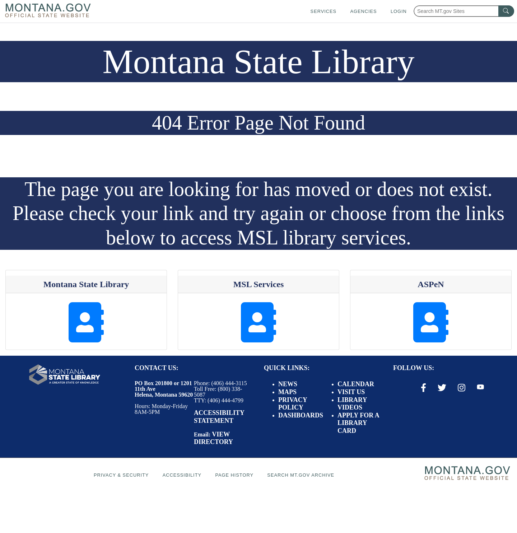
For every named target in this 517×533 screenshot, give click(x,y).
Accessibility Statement (219, 416)
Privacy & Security (121, 475)
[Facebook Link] (423, 387)
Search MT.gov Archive (300, 475)
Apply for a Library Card (358, 423)
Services (323, 11)
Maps (287, 392)
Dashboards (300, 415)
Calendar (355, 384)
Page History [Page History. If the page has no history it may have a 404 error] (234, 475)
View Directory (213, 438)
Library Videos (352, 403)
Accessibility (182, 475)
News (287, 384)
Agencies (363, 11)
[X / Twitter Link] (442, 387)
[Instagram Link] (461, 387)
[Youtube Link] (480, 387)
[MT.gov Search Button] (506, 11)
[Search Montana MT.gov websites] (464, 11)
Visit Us (351, 392)
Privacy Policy (292, 403)
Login (399, 11)
